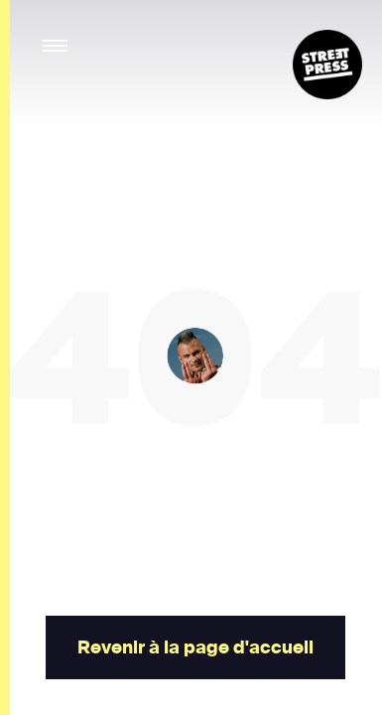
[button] (56, 46)
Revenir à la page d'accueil (194, 647)
